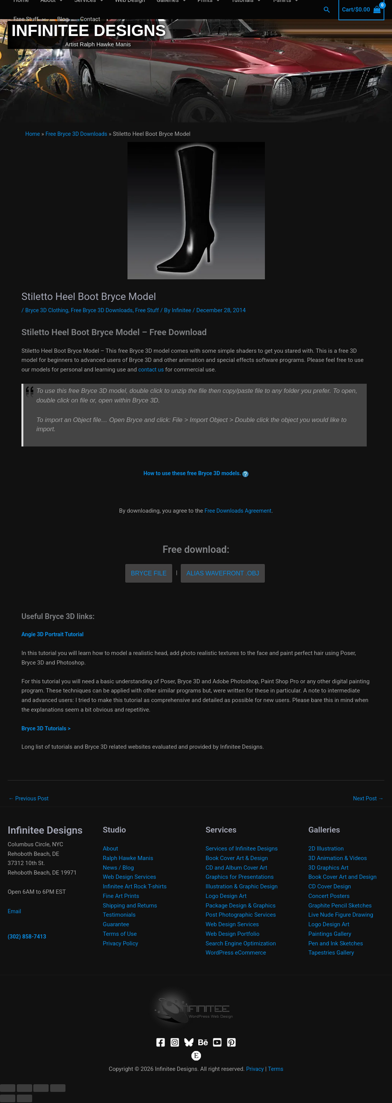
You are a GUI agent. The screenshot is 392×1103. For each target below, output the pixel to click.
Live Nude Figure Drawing (341, 915)
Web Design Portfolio (233, 934)
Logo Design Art (226, 896)
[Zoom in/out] (7, 1089)
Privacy (254, 1069)
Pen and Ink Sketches (336, 943)
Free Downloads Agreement (238, 510)
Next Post (367, 798)
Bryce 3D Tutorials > (47, 728)
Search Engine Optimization (241, 943)
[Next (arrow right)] (24, 1099)
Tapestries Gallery (331, 953)
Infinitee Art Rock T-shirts (135, 887)
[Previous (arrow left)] (7, 1099)
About (110, 849)
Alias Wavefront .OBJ (222, 573)
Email (15, 911)
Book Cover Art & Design (237, 858)
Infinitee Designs (88, 30)
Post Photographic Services (241, 915)
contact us (151, 369)
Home (33, 133)
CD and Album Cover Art (236, 868)
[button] (42, 19)
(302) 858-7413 (28, 937)
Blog (63, 19)
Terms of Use (120, 934)
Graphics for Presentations (240, 877)
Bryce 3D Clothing (48, 310)
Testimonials (119, 915)
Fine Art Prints (121, 896)
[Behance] (203, 1043)
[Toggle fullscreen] (24, 1089)
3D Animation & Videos (338, 858)
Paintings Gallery (330, 934)
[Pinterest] (231, 1043)
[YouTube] (217, 1043)
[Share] (41, 1089)
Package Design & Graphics (241, 906)
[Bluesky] (189, 1043)
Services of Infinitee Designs (242, 849)
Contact (90, 19)
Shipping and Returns (130, 906)
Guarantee (116, 925)
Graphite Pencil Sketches (340, 906)
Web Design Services (129, 877)
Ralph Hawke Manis (128, 858)
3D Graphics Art (329, 868)
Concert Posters (329, 896)
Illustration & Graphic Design (242, 887)
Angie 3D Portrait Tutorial (54, 634)
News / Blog (118, 868)
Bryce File (149, 573)
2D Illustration (326, 849)
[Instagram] (175, 1043)
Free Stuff (29, 19)
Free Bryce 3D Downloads (78, 133)
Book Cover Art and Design (343, 877)
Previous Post (29, 798)
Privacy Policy (120, 943)
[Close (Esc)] (57, 1089)
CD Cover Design (330, 887)
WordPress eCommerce (236, 953)
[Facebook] (160, 1043)
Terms (276, 1069)
